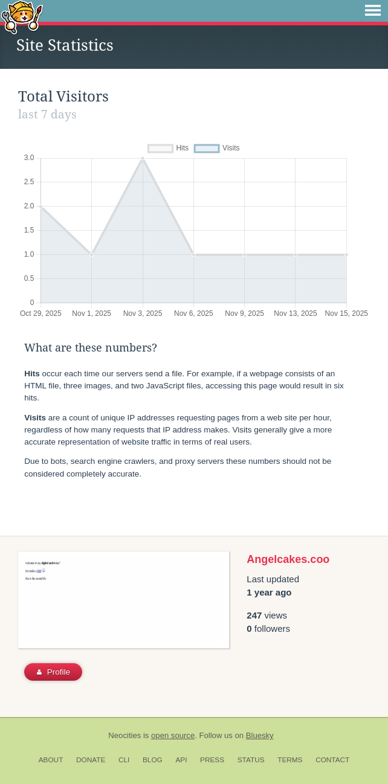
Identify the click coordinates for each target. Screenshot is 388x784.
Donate (90, 760)
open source (173, 735)
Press (212, 760)
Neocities (124, 735)
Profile (53, 671)
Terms (289, 760)
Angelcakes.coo (288, 559)
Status (251, 760)
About (51, 760)
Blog (153, 760)
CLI (123, 760)
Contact (332, 760)
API (181, 760)
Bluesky (260, 735)
